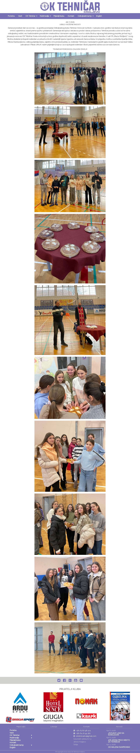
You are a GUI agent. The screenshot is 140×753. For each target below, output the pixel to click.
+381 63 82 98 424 (83, 730)
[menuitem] (11, 16)
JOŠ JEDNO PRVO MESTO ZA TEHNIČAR (119, 741)
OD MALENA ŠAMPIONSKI (119, 747)
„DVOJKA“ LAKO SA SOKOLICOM (116, 734)
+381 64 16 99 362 (83, 733)
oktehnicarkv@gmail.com (86, 736)
